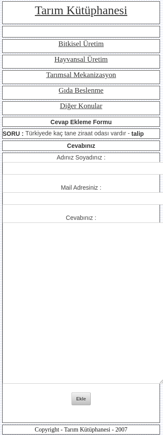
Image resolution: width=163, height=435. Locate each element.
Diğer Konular (81, 106)
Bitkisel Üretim (81, 44)
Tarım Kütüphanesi (81, 10)
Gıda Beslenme (80, 90)
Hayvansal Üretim (81, 59)
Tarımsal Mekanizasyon (81, 75)
